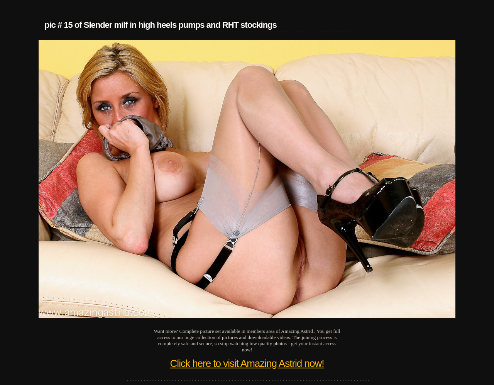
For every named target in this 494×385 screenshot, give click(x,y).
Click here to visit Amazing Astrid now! (247, 363)
